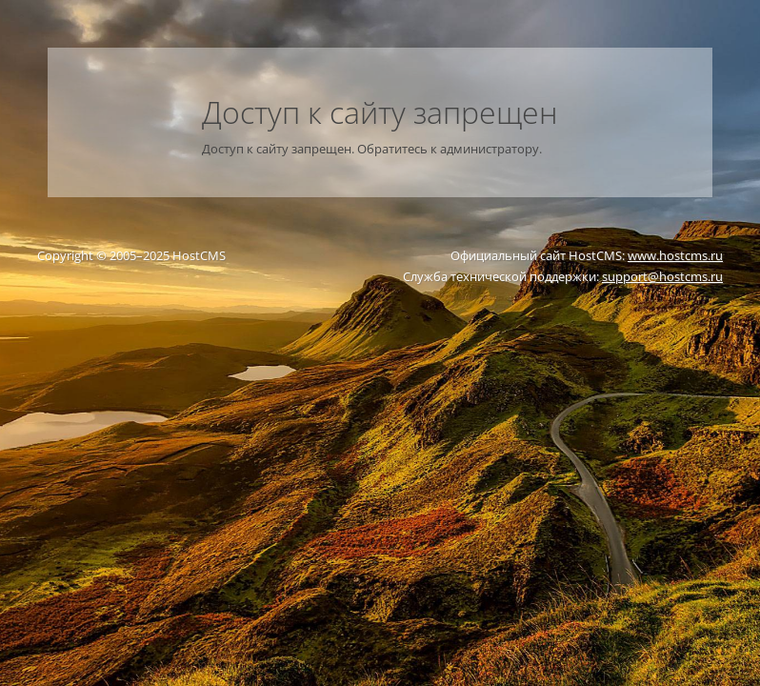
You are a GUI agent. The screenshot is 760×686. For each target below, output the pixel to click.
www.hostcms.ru (675, 255)
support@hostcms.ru (662, 276)
